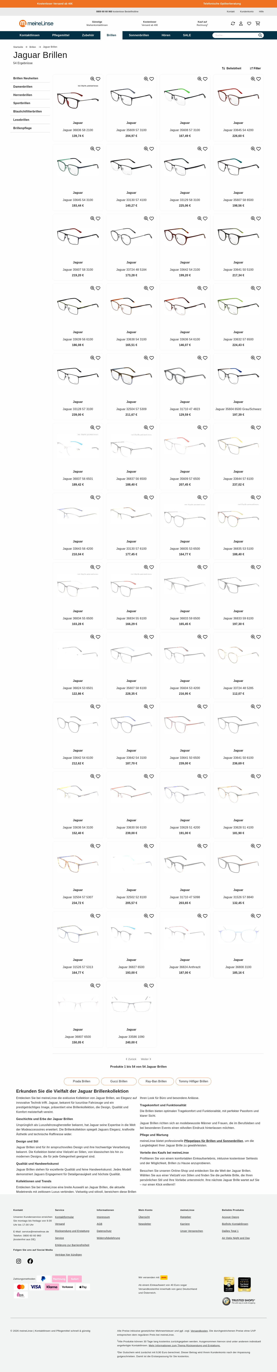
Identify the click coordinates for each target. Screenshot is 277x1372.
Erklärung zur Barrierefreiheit (72, 1245)
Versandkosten (199, 1330)
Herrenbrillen (22, 94)
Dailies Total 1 (230, 1231)
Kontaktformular (64, 1217)
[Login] (241, 23)
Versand (60, 1223)
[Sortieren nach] (233, 68)
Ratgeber (185, 1217)
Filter (255, 68)
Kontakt (231, 11)
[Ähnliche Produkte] (92, 79)
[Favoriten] (249, 23)
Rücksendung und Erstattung (72, 1231)
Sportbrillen (21, 103)
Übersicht (144, 1217)
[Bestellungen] (233, 23)
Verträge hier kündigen (68, 1254)
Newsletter (144, 1223)
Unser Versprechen (191, 1231)
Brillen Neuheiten (25, 78)
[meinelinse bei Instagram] (18, 1261)
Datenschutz (104, 1231)
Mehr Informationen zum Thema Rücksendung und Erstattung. (184, 1345)
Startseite (18, 47)
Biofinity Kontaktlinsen (235, 1223)
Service (59, 1238)
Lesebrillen (21, 119)
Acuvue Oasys (230, 1217)
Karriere (185, 1223)
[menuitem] (29, 35)
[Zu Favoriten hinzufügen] (98, 79)
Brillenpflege (22, 128)
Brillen (33, 47)
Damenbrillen (23, 86)
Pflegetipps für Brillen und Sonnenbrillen (213, 1140)
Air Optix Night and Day (236, 1238)
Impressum (103, 1217)
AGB (99, 1223)
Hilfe (261, 11)
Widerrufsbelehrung (108, 1238)
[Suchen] (260, 35)
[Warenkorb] (258, 23)
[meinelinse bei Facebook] (30, 1261)
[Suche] (238, 35)
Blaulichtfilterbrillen (27, 111)
